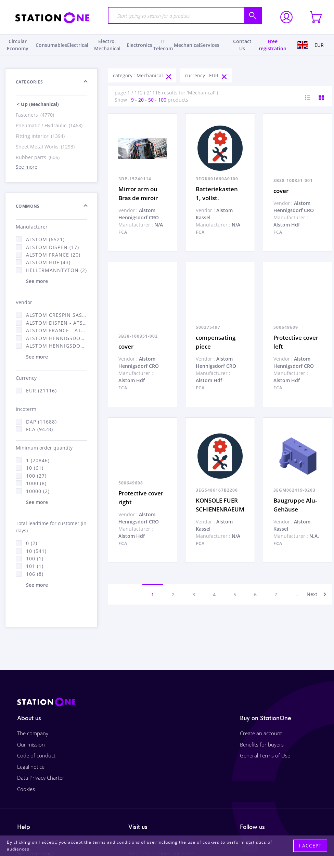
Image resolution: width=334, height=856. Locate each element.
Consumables (51, 45)
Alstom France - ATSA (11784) (56, 330)
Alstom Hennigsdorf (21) (56, 338)
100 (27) (36, 475)
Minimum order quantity (44, 447)
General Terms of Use (265, 755)
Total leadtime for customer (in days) (51, 527)
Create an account (261, 733)
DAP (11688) (41, 421)
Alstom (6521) (45, 239)
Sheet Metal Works (46, 146)
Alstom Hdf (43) (48, 262)
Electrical (77, 45)
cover (280, 191)
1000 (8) (36, 483)
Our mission (31, 744)
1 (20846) (38, 460)
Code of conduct (36, 755)
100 (162, 99)
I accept (310, 845)
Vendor (24, 302)
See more (26, 167)
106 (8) (34, 574)
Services (209, 45)
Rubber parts (38, 157)
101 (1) (34, 566)
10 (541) (36, 551)
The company (32, 733)
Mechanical (187, 45)
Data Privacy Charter (40, 777)
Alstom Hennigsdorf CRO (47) (56, 345)
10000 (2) (38, 491)
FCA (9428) (39, 429)
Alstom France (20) (53, 254)
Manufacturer (32, 226)
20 (141, 99)
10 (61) (34, 468)
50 (151, 99)
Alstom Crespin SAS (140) (56, 315)
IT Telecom (163, 45)
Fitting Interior (41, 136)
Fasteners (35, 115)
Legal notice (30, 766)
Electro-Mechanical (107, 45)
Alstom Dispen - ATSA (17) (56, 323)
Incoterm (26, 409)
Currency (26, 378)
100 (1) (34, 558)
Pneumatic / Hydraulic (50, 125)
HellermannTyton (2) (56, 270)
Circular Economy (17, 45)
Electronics (139, 45)
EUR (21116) (41, 390)
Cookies (26, 789)
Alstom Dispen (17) (52, 247)
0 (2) (31, 543)
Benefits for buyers (262, 744)
